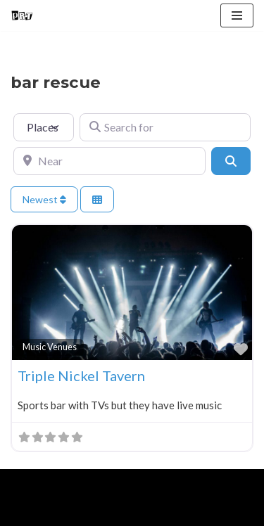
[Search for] (165, 127)
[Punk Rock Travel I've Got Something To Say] (22, 15)
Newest (44, 199)
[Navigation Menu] (236, 15)
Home (27, 512)
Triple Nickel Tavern (81, 375)
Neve (23, 483)
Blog (120, 512)
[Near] (109, 161)
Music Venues (50, 347)
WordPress (127, 483)
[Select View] (97, 199)
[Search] (231, 161)
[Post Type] (43, 127)
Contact (170, 512)
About (75, 512)
